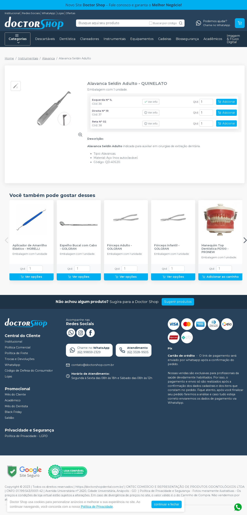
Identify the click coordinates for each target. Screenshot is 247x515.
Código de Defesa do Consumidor (29, 370)
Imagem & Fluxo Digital (233, 39)
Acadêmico (13, 400)
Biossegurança (187, 39)
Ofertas (70, 13)
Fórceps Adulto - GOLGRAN (119, 247)
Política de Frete (16, 353)
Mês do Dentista (16, 406)
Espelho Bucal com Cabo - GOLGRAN (78, 247)
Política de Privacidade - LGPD (26, 436)
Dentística (67, 39)
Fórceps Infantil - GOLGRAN (167, 247)
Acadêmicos (212, 39)
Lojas (60, 13)
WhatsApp (48, 13)
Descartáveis (45, 39)
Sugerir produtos (177, 302)
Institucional (12, 13)
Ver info (151, 101)
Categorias (18, 39)
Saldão (9, 418)
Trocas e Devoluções (19, 359)
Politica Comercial (17, 347)
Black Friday (13, 412)
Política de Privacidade (98, 506)
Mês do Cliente (15, 394)
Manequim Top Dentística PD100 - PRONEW (215, 249)
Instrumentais (115, 39)
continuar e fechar (167, 504)
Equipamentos (141, 39)
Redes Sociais (31, 13)
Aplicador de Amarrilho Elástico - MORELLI (30, 247)
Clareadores (89, 39)
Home (9, 58)
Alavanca (48, 58)
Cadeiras (164, 39)
